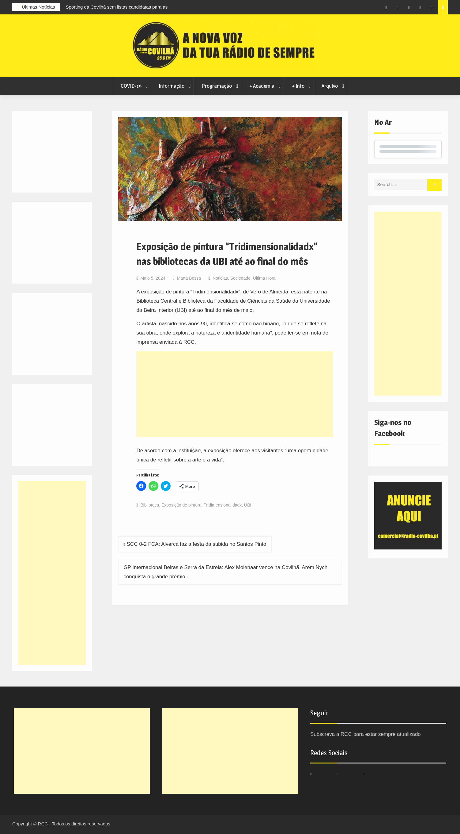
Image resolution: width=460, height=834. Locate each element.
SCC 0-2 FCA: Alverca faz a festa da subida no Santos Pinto (196, 544)
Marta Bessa (189, 278)
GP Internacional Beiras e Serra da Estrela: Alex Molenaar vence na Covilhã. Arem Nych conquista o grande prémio (225, 572)
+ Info (298, 86)
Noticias (220, 278)
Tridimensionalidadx (223, 505)
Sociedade (240, 278)
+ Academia (261, 86)
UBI (247, 505)
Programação (217, 86)
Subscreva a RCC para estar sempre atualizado (365, 734)
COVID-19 (131, 86)
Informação (171, 86)
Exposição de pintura (181, 505)
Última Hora (264, 278)
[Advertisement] (234, 394)
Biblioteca (150, 505)
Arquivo (330, 86)
